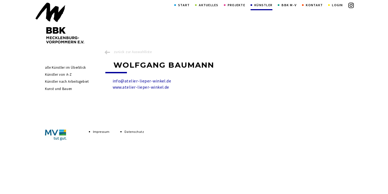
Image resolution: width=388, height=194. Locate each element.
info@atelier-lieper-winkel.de (142, 81)
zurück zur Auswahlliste (133, 52)
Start (184, 5)
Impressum (101, 132)
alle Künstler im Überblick (65, 67)
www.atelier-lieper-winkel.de (141, 87)
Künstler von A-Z (58, 74)
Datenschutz (134, 132)
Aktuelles (208, 5)
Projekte (236, 5)
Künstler (263, 5)
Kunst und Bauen (58, 88)
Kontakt (314, 5)
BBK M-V (289, 5)
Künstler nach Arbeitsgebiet (67, 81)
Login (337, 5)
